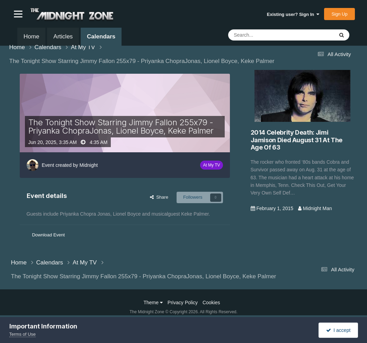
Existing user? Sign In (293, 14)
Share (159, 197)
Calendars (101, 39)
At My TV (211, 165)
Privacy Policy (183, 302)
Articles (63, 36)
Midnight (88, 165)
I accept (338, 330)
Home (31, 36)
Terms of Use (22, 334)
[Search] (264, 34)
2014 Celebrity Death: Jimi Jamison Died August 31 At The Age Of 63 (297, 140)
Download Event (48, 234)
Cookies (211, 302)
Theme (153, 302)
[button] (18, 14)
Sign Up (339, 14)
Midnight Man (317, 208)
